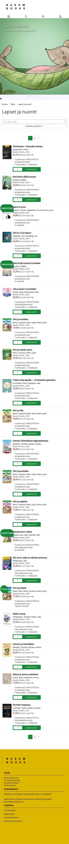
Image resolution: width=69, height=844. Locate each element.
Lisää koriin (31, 169)
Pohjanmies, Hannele (21, 617)
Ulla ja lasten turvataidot (24, 289)
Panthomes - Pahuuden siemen (28, 146)
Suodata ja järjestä (34, 126)
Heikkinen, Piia (19, 236)
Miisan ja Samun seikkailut (25, 674)
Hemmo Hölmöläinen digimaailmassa (30, 440)
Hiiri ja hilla (18, 410)
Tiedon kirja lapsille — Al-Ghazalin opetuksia (34, 380)
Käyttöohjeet (9, 814)
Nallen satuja (19, 613)
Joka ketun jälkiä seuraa (24, 176)
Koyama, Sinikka (19, 180)
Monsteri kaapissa (21, 704)
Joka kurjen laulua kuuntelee (26, 263)
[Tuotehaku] (25, 16)
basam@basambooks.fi (13, 801)
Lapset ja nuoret (25, 104)
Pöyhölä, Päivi (34, 535)
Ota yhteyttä (46, 794)
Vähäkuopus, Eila (20, 560)
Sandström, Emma (31, 677)
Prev (5, 58)
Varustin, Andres (34, 444)
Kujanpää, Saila (34, 383)
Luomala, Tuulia (19, 708)
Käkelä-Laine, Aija (20, 535)
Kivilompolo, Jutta (31, 292)
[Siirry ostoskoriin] (43, 16)
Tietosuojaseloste (11, 817)
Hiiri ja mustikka (20, 319)
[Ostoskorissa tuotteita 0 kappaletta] (43, 17)
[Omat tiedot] (60, 16)
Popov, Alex (36, 617)
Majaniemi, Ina (33, 210)
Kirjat (13, 104)
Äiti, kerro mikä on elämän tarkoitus (30, 557)
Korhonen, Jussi (46, 210)
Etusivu (5, 104)
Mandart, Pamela (20, 444)
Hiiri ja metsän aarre (22, 349)
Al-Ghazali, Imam (20, 383)
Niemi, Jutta (31, 322)
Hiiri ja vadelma (20, 501)
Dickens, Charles (19, 210)
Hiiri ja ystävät (19, 588)
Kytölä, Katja (18, 292)
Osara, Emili (18, 677)
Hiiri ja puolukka (20, 471)
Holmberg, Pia (31, 236)
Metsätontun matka (22, 531)
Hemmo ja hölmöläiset (23, 644)
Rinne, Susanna (19, 322)
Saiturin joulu (19, 207)
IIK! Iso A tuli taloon (22, 232)
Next (64, 58)
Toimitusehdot (10, 810)
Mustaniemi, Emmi (20, 149)
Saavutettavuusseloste (13, 821)
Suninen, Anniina (33, 708)
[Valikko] (8, 16)
